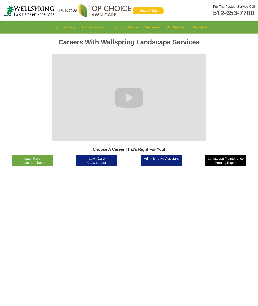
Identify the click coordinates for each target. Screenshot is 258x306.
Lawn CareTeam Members (32, 161)
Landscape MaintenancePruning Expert (226, 161)
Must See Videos (177, 27)
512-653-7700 (233, 13)
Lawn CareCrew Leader (96, 161)
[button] (70, 27)
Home (54, 27)
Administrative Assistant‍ (161, 158)
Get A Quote (200, 27)
